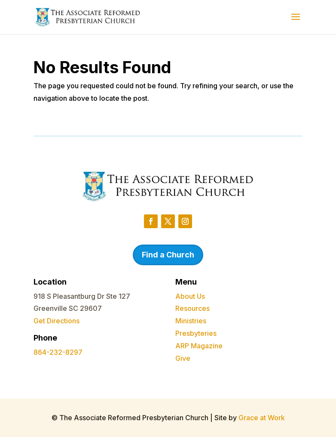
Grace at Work (261, 417)
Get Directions (56, 320)
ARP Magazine (199, 345)
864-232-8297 (58, 352)
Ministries (190, 320)
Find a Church (168, 254)
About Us (190, 296)
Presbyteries (196, 333)
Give (182, 358)
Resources (192, 308)
